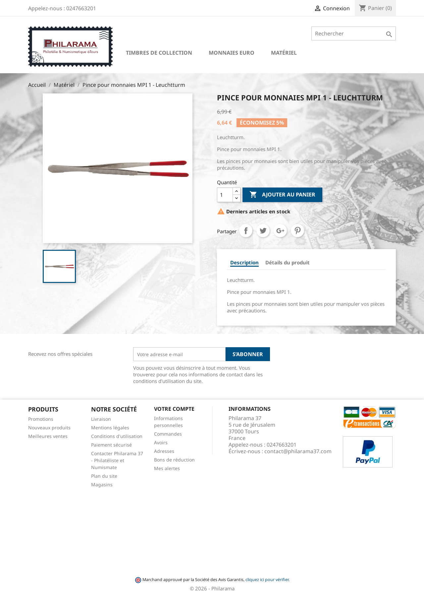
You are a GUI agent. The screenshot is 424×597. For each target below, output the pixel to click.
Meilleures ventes (48, 436)
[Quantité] (225, 195)
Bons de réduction (174, 460)
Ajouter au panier (282, 194)
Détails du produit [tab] (287, 262)
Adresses (164, 451)
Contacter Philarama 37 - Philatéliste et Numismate (117, 460)
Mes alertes (167, 468)
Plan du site (104, 476)
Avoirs (161, 442)
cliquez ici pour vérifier (267, 579)
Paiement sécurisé (111, 445)
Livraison (101, 419)
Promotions (40, 419)
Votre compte (174, 408)
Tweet (263, 230)
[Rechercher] (353, 33)
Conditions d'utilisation (116, 436)
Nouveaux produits (49, 427)
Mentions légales (110, 427)
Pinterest (297, 230)
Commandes (168, 434)
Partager (245, 230)
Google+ (280, 230)
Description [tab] (244, 262)
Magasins (102, 484)
